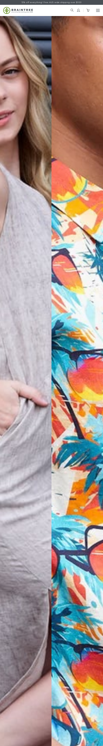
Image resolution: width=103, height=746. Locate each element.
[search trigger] (72, 10)
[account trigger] (78, 10)
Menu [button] (98, 10)
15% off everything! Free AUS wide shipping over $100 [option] (51, 2)
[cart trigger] (90, 10)
